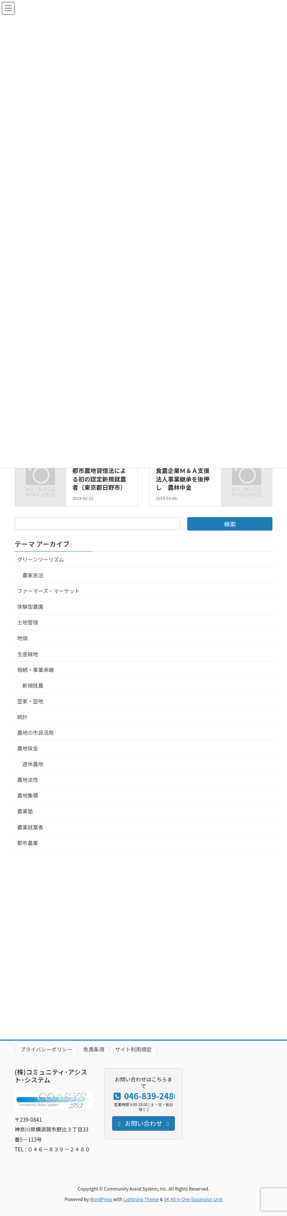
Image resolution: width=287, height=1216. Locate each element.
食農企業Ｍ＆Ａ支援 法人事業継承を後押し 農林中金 (186, 479)
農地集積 (27, 795)
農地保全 (27, 748)
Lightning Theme (141, 1199)
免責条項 (93, 1049)
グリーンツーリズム (40, 559)
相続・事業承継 (35, 669)
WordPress (101, 1199)
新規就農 (32, 685)
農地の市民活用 (35, 732)
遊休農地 (32, 764)
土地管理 (27, 622)
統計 (22, 717)
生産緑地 (27, 654)
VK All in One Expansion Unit (193, 1199)
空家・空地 (30, 701)
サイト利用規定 (133, 1049)
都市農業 (27, 843)
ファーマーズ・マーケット (48, 591)
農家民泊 (32, 575)
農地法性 (27, 779)
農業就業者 (30, 827)
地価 (22, 638)
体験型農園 (30, 606)
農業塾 (25, 811)
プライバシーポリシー (46, 1049)
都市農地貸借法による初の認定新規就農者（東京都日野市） (99, 479)
